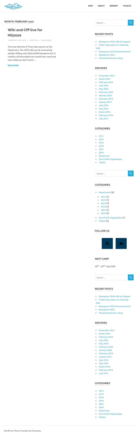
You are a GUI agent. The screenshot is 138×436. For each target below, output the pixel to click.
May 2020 (103, 88)
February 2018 (106, 98)
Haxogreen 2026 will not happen (114, 41)
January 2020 (105, 95)
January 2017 (105, 101)
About (101, 6)
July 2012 (103, 118)
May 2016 (103, 108)
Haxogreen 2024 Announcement (115, 51)
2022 (101, 149)
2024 (101, 152)
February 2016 (106, 115)
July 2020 (103, 85)
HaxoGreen (46, 40)
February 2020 (106, 92)
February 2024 (106, 82)
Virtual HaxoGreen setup (111, 58)
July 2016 (103, 105)
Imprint (114, 6)
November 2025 (107, 75)
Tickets (127, 6)
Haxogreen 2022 (107, 54)
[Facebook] (107, 243)
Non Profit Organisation (110, 159)
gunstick (33, 40)
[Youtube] (121, 243)
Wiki (90, 6)
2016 (101, 142)
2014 (101, 139)
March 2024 (104, 78)
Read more (13, 65)
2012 (101, 135)
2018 (101, 145)
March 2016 (104, 111)
